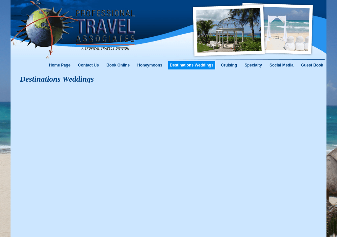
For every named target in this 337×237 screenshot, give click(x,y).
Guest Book (312, 65)
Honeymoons (149, 65)
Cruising (229, 65)
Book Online (118, 65)
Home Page (59, 65)
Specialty (253, 65)
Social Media (282, 65)
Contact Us (88, 65)
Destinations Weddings (191, 65)
